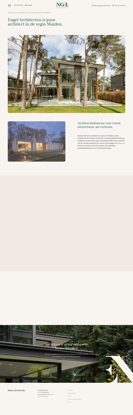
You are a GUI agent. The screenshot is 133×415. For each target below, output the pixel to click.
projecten (118, 143)
